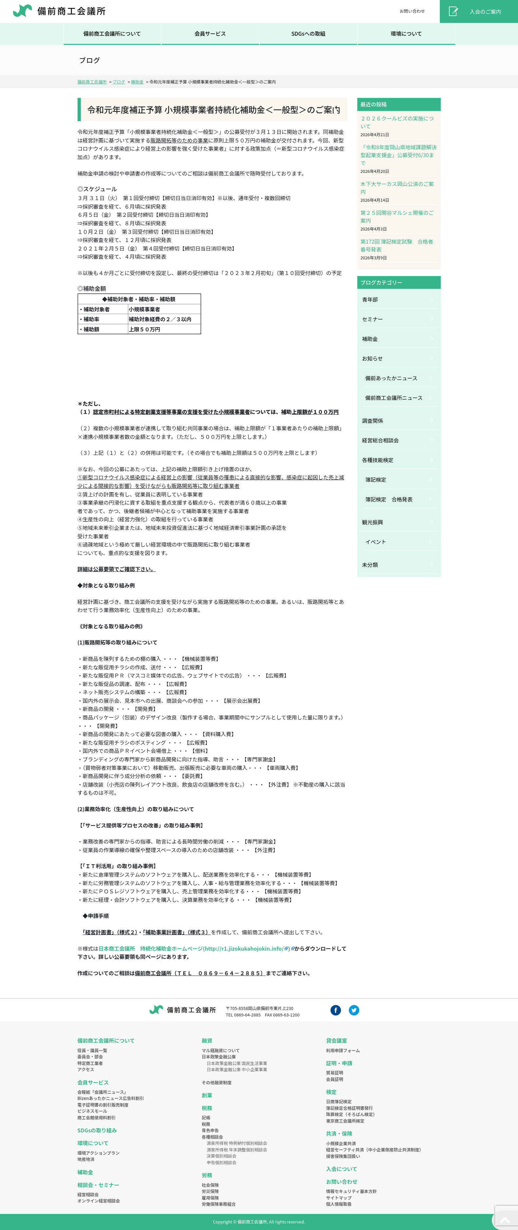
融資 (207, 1040)
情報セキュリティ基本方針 (351, 1191)
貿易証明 (334, 1073)
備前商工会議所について (112, 33)
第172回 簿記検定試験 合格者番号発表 (397, 245)
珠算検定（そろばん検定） (351, 1114)
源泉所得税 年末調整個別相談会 (237, 1149)
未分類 (370, 564)
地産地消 (86, 1159)
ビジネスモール (92, 1111)
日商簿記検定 (339, 1101)
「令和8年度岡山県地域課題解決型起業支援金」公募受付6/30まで (399, 155)
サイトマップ (339, 1198)
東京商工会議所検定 (345, 1121)
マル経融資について (221, 1050)
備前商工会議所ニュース (394, 397)
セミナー (372, 319)
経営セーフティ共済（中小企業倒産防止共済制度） (374, 1149)
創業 (207, 1095)
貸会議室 (336, 1040)
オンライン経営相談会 (99, 1201)
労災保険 (210, 1191)
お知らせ (372, 358)
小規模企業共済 (341, 1143)
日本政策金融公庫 (219, 1056)
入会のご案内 (485, 11)
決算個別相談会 (222, 1156)
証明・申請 (339, 1063)
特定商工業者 (90, 1063)
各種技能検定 (378, 460)
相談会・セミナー (98, 1185)
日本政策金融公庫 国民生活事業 (237, 1063)
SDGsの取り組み (97, 1130)
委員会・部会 (90, 1056)
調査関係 (372, 420)
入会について (342, 1169)
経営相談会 (88, 1194)
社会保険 (210, 1185)
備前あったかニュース (392, 378)
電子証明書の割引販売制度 (103, 1105)
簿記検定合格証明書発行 (349, 1108)
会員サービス (210, 33)
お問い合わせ (412, 11)
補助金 (370, 339)
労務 (207, 1175)
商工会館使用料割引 (97, 1117)
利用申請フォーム (343, 1050)
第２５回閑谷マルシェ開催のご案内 (397, 216)
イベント (376, 542)
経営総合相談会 (380, 440)
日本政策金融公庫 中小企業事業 (237, 1069)
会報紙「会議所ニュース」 (103, 1092)
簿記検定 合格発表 (389, 499)
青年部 (370, 299)
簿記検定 (376, 479)
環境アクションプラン (99, 1153)
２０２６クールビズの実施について (397, 122)
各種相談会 (212, 1137)
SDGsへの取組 (308, 33)
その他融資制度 (217, 1082)
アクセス (86, 1069)
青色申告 (210, 1130)
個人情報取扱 (339, 1204)
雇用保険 (210, 1198)
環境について (406, 33)
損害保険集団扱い (343, 1156)
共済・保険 (339, 1133)
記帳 (206, 1117)
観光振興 (372, 522)
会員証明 (334, 1079)
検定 (331, 1092)
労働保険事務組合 (219, 1204)
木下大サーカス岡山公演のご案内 (397, 188)
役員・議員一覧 (92, 1050)
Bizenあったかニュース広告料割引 (111, 1098)
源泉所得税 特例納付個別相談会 (237, 1143)
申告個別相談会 (222, 1162)
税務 (207, 1108)
